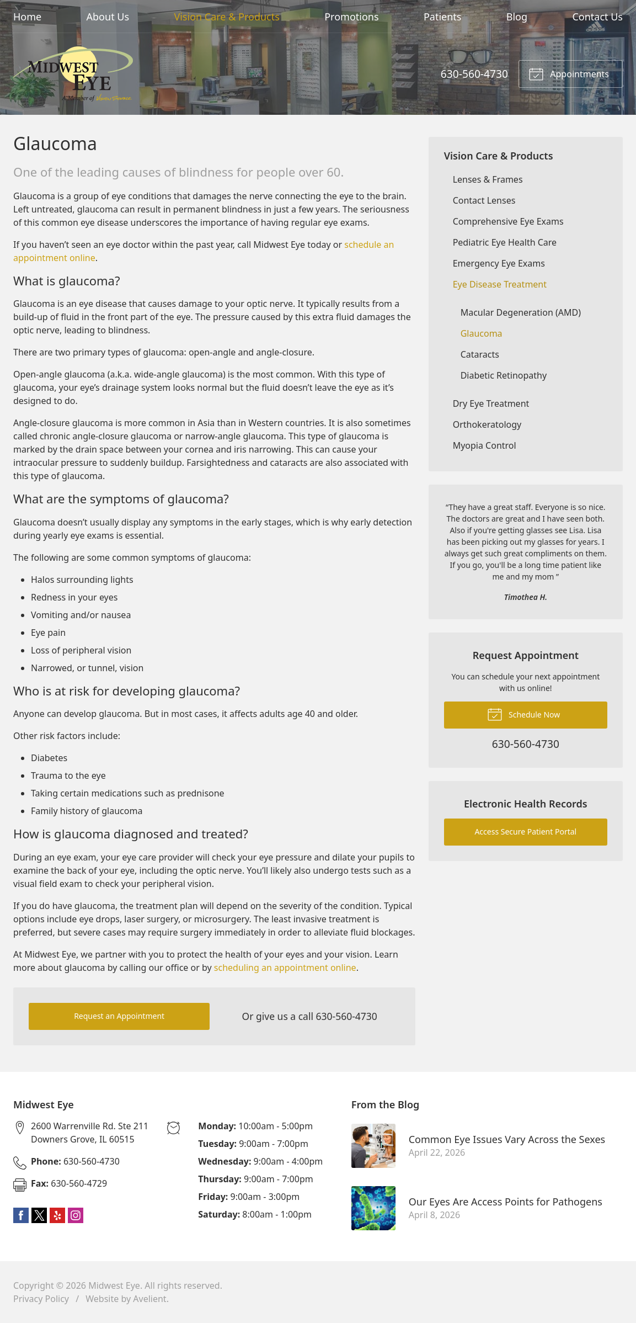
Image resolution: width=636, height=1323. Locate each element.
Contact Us (597, 16)
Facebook (21, 1215)
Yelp (57, 1215)
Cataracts (480, 354)
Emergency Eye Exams (499, 263)
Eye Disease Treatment (500, 284)
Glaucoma (482, 333)
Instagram (75, 1215)
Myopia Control (484, 445)
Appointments (568, 73)
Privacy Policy (41, 1299)
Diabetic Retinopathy (504, 375)
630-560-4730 (474, 73)
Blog (516, 16)
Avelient (149, 1299)
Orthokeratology (487, 424)
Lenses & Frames (488, 179)
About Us (108, 16)
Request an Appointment (119, 1016)
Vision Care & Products (226, 16)
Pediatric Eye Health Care (505, 242)
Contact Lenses (484, 200)
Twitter (39, 1215)
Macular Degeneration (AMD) (521, 312)
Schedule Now (523, 713)
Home (27, 16)
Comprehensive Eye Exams (508, 221)
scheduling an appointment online (284, 967)
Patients (443, 16)
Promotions (351, 16)
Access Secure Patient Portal (525, 831)
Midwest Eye (114, 1285)
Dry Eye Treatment (491, 403)
